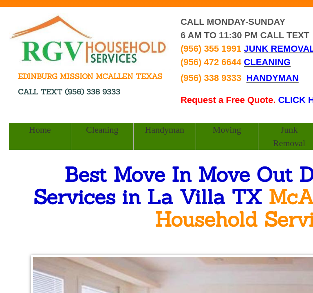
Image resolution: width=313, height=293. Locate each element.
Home (40, 130)
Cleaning (102, 130)
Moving (227, 130)
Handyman (164, 130)
